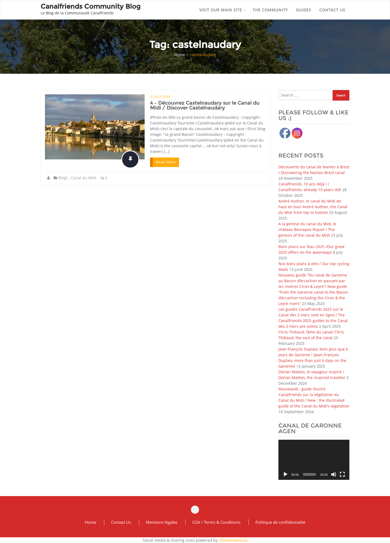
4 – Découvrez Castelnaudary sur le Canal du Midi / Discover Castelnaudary (204, 105)
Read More (166, 162)
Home (179, 54)
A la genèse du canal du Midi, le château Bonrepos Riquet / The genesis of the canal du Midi (307, 229)
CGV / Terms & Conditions (216, 522)
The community (270, 9)
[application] (314, 460)
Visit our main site (222, 9)
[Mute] (333, 474)
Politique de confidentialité (280, 522)
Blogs (63, 177)
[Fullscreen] (342, 474)
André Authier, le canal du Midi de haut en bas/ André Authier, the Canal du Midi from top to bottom (312, 206)
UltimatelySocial (233, 540)
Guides (303, 9)
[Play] (285, 474)
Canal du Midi (83, 177)
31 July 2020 (160, 96)
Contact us (332, 9)
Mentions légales (161, 522)
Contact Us (121, 522)
